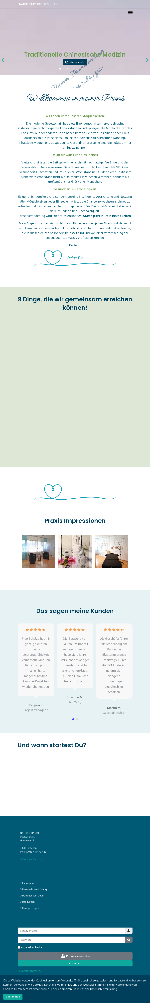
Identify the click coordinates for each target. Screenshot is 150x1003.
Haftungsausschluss (32, 895)
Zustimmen (13, 996)
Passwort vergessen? (29, 970)
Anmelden (75, 963)
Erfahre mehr (77, 62)
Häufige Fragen (29, 908)
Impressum (27, 883)
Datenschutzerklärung (33, 889)
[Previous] (5, 57)
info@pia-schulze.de (31, 859)
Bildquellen (27, 901)
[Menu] (130, 12)
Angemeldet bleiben (32, 947)
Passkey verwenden (75, 956)
